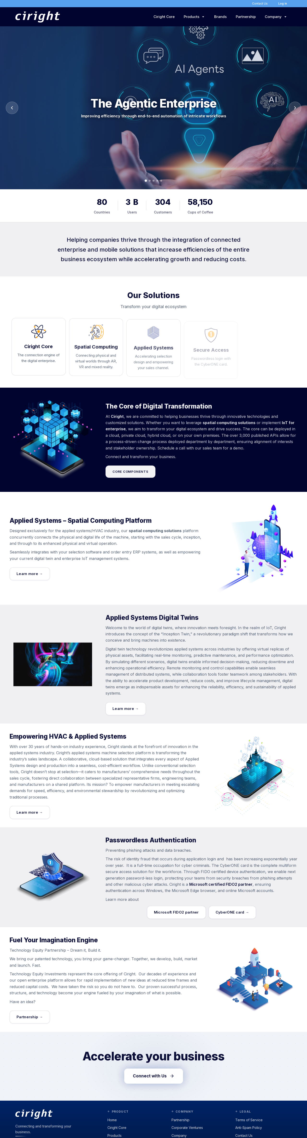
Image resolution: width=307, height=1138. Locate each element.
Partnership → (30, 1021)
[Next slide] (295, 108)
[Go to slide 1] (146, 181)
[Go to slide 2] (150, 181)
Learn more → (30, 577)
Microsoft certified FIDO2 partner (221, 888)
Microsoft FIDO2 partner (176, 916)
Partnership (246, 16)
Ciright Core (164, 16)
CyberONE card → (232, 916)
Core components (130, 476)
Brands (220, 16)
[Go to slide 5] (161, 181)
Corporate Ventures (187, 1128)
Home (112, 1120)
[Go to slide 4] (157, 181)
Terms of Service (249, 1120)
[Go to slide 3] (153, 181)
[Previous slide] (12, 108)
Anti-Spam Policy (248, 1128)
